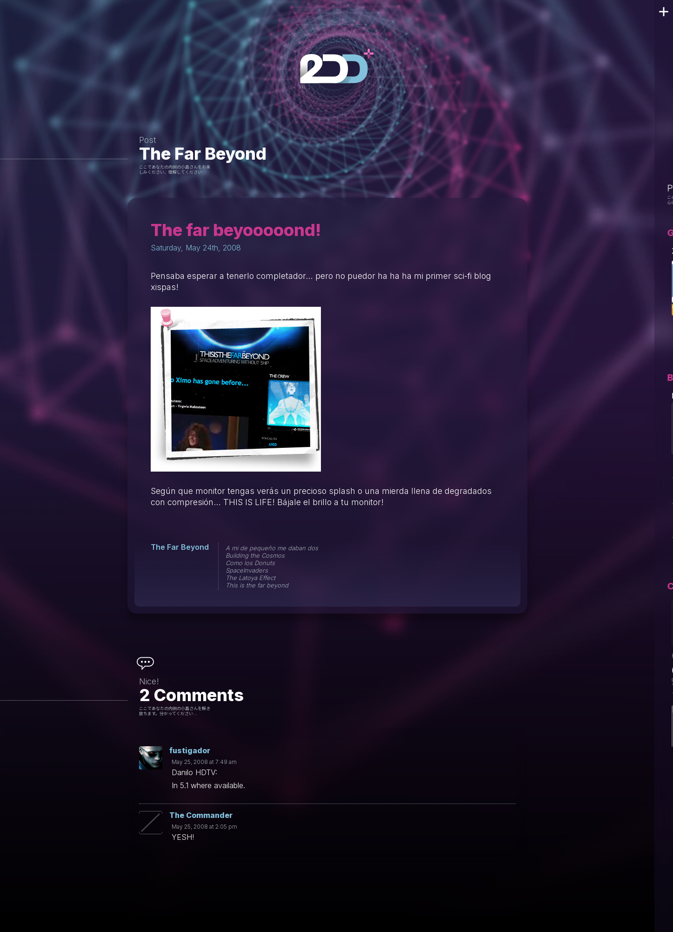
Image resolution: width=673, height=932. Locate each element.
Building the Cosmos (255, 555)
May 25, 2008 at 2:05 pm (204, 826)
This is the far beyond (257, 585)
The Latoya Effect (250, 577)
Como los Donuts (250, 563)
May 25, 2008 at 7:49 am (204, 761)
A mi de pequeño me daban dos (272, 548)
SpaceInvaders (247, 570)
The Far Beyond (203, 153)
